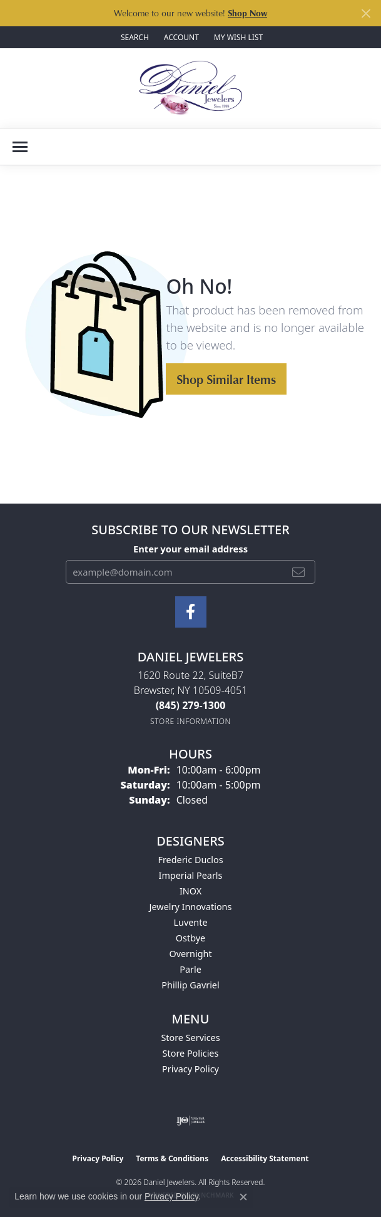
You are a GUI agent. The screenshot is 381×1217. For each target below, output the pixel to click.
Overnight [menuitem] (190, 954)
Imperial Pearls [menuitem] (191, 875)
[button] (133, 37)
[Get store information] (190, 721)
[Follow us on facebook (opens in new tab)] (190, 612)
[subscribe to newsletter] (298, 572)
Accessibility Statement (264, 1158)
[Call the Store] (191, 705)
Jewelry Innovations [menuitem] (191, 907)
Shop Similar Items (226, 379)
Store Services (190, 1038)
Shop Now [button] (247, 13)
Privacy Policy (190, 1069)
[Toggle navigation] (20, 147)
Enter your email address (190, 548)
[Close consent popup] (243, 1197)
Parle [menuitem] (190, 969)
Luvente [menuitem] (190, 922)
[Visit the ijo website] (190, 1120)
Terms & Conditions (172, 1158)
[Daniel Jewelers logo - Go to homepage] (190, 88)
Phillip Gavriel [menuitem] (190, 985)
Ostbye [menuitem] (190, 938)
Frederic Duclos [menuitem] (190, 860)
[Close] (365, 13)
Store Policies (191, 1053)
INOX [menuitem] (190, 891)
